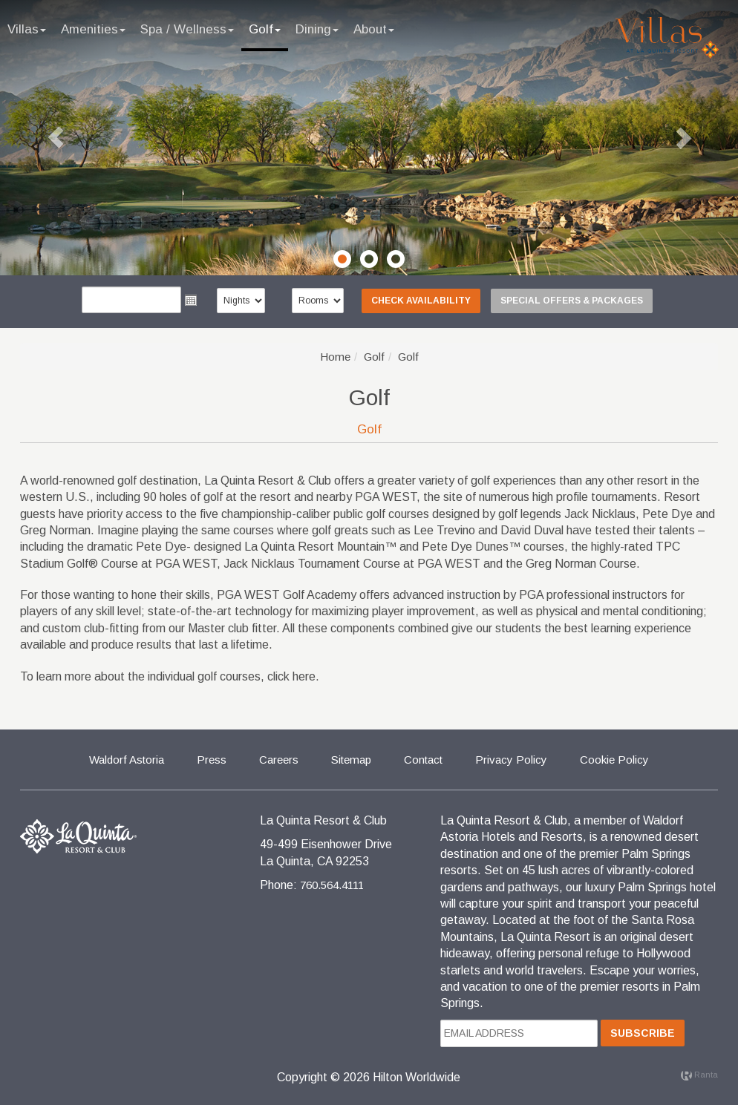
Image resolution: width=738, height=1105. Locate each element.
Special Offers (571, 300)
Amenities (93, 29)
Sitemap (351, 759)
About (373, 29)
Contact (423, 759)
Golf (265, 29)
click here (291, 676)
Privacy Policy (511, 759)
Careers (278, 759)
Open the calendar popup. (191, 300)
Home (335, 356)
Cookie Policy (614, 759)
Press (211, 759)
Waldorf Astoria (126, 759)
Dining (317, 29)
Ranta (699, 1074)
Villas (26, 29)
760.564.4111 (332, 885)
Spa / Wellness (187, 29)
